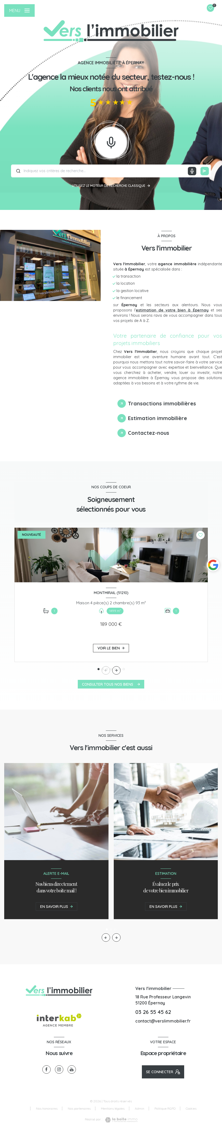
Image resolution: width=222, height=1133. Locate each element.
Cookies (191, 1108)
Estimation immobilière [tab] (157, 418)
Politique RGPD (164, 1108)
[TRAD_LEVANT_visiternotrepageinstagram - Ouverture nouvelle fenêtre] (59, 1069)
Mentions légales (113, 1108)
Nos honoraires (47, 1108)
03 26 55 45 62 (153, 1012)
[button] (116, 670)
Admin (139, 1108)
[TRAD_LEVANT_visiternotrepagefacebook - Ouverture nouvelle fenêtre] (46, 1069)
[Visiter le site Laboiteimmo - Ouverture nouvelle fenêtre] (119, 1120)
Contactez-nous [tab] (148, 433)
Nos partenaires (79, 1108)
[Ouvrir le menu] (19, 10)
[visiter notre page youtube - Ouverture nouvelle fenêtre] (72, 1069)
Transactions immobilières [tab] (162, 403)
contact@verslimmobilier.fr (163, 1021)
